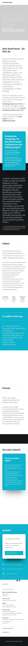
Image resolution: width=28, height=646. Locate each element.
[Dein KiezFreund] (7, 2)
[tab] (14, 584)
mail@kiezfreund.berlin (17, 573)
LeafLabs (15, 472)
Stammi (20, 482)
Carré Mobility (9, 472)
